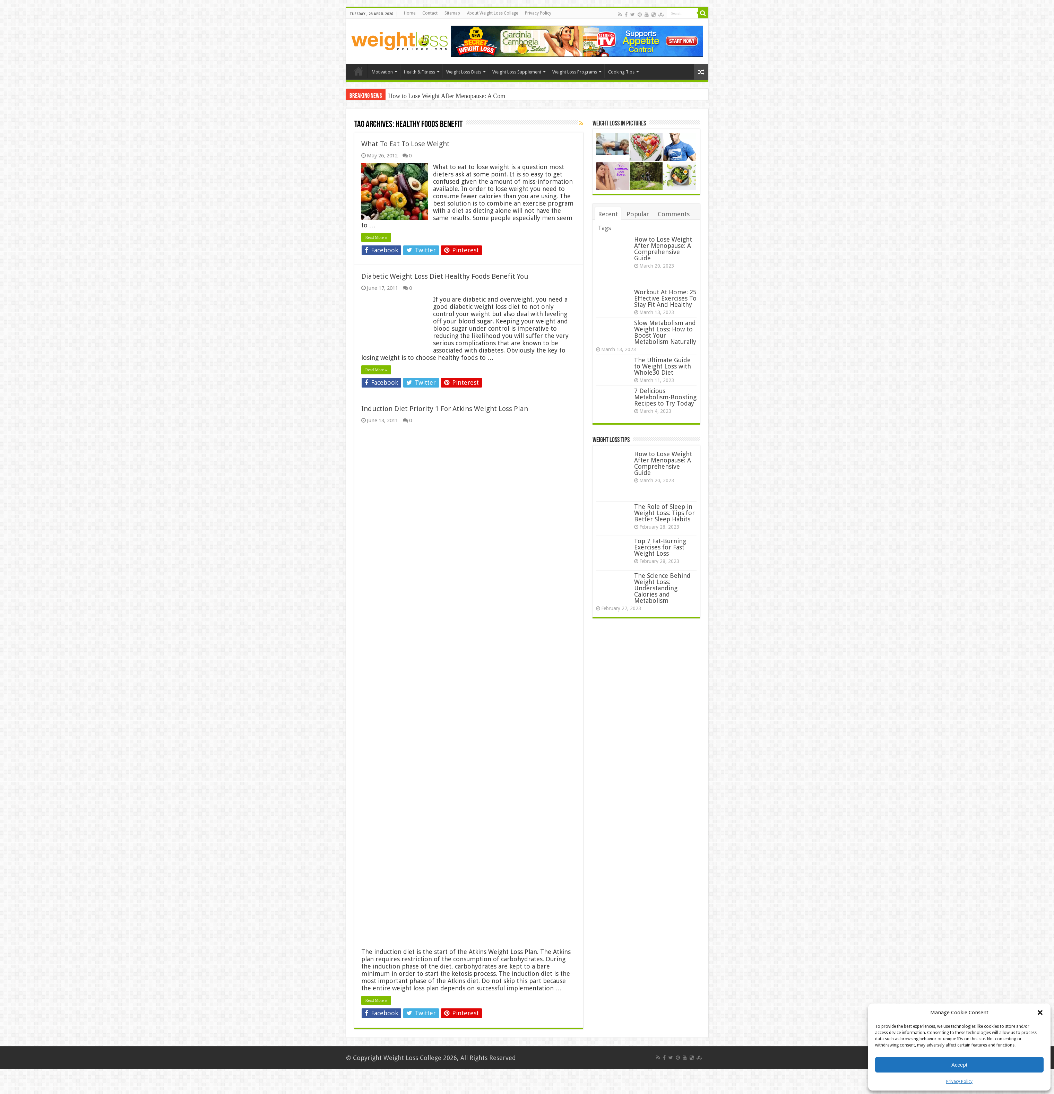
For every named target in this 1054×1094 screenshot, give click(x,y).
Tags (604, 228)
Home (409, 13)
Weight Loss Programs (574, 72)
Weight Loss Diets (463, 72)
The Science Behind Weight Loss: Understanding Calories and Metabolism (662, 588)
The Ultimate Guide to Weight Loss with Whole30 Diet (662, 366)
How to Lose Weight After (421, 96)
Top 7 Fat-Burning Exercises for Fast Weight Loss (660, 547)
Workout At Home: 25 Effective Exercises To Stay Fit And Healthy (665, 298)
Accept (959, 1065)
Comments (674, 214)
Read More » (376, 237)
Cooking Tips (621, 72)
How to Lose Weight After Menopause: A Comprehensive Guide (663, 249)
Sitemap (452, 13)
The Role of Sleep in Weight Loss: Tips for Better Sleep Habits (664, 513)
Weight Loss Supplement (516, 72)
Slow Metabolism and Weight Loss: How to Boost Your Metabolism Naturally (665, 332)
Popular (638, 214)
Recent (608, 214)
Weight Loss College (412, 1057)
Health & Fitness (419, 72)
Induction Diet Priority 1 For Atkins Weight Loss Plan (444, 409)
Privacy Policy (959, 1081)
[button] (1040, 1012)
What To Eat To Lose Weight (405, 144)
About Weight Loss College (492, 13)
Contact (430, 13)
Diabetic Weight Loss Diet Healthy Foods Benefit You (444, 276)
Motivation (382, 72)
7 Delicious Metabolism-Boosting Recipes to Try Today (665, 397)
